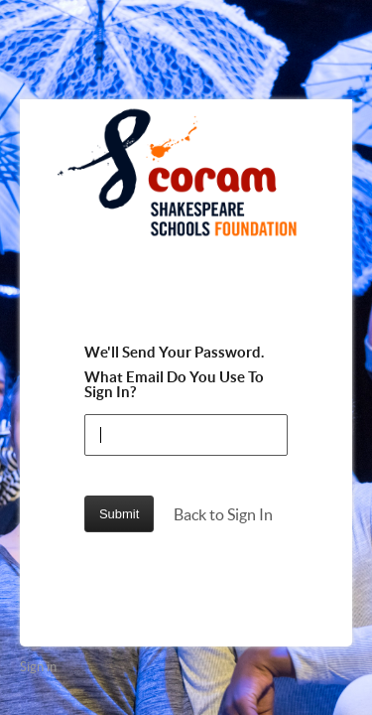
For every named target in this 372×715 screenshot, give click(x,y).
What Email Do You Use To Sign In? (174, 384)
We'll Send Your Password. (174, 352)
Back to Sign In (223, 514)
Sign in (38, 666)
